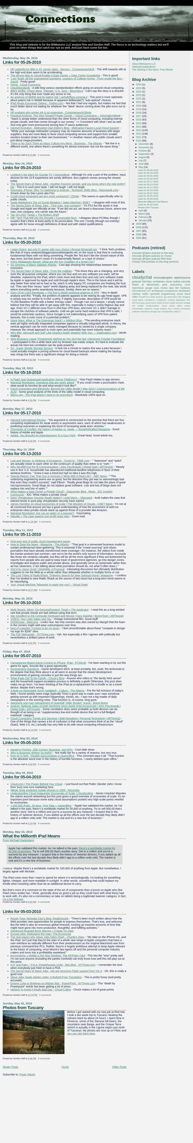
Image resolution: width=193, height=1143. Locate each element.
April (141, 210)
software (136, 311)
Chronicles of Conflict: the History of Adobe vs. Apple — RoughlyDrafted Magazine (60, 429)
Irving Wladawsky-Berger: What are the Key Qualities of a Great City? (52, 261)
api (165, 297)
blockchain (153, 284)
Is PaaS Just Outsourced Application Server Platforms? (43, 379)
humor (166, 303)
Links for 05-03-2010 (22, 911)
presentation (138, 308)
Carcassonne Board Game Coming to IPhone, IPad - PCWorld (48, 662)
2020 (139, 105)
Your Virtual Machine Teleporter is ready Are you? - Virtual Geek (49, 584)
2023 (139, 95)
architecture (158, 291)
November (144, 147)
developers (184, 291)
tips (159, 311)
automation (172, 297)
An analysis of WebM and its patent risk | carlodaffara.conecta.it (48, 97)
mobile (140, 306)
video (135, 296)
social (180, 294)
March (142, 214)
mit (133, 306)
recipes (163, 308)
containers (159, 281)
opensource (182, 277)
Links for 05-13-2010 (22, 453)
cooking (171, 300)
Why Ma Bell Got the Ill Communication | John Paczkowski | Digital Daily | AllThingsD (61, 466)
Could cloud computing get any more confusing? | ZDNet (44, 196)
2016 (139, 119)
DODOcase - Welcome (24, 622)
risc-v (170, 308)
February (144, 217)
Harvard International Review (28, 420)
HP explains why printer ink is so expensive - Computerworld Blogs (50, 112)
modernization (152, 306)
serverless (185, 308)
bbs (180, 297)
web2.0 (177, 311)
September (145, 154)
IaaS (153, 297)
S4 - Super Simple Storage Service (31, 348)
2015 (139, 123)
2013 (139, 130)
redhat (176, 281)
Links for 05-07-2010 (22, 655)
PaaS (135, 284)
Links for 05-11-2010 (22, 534)
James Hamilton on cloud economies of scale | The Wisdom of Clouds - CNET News (61, 503)
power (187, 306)
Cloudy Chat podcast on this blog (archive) (155, 261)
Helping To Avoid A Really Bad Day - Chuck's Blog (40, 989)
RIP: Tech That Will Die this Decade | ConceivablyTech (43, 217)
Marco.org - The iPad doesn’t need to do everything (41, 394)
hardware (185, 288)
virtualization (167, 311)
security (185, 281)
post (164, 284)
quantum (149, 308)
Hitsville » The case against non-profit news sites (39, 516)
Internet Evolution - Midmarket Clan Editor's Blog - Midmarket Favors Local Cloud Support (64, 128)
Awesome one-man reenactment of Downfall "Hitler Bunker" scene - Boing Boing (59, 702)
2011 (139, 137)
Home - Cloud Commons (25, 84)
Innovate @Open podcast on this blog (153, 252)
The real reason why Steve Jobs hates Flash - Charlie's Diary (47, 937)
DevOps (147, 281)
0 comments (44, 155)
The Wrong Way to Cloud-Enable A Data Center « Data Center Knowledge (55, 75)
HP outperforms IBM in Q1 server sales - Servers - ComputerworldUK (52, 69)
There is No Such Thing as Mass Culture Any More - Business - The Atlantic (56, 143)
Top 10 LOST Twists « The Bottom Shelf (34, 214)
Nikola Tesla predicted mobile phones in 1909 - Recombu (45, 790)
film (177, 288)
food (138, 303)
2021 (139, 102)
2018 (139, 112)
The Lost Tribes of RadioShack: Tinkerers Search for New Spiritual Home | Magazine (61, 575)
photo (172, 306)
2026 (139, 84)
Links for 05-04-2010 (22, 776)
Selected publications (144, 66)
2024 (139, 91)
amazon (159, 297)
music (164, 306)
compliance (150, 300)
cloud (169, 281)
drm (188, 300)
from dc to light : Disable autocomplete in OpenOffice (42, 755)
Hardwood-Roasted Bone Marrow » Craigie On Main (42, 930)
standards (145, 311)
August (142, 157)
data (171, 288)
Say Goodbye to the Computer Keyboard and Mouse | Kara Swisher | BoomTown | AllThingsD (67, 615)
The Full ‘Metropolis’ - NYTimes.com (32, 634)
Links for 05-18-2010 (22, 372)
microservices (139, 291)
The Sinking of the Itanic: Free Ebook (152, 69)
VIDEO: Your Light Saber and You (30, 619)
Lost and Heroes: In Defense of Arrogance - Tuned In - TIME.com (49, 460)
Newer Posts (10, 1066)
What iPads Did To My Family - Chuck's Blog (37, 678)
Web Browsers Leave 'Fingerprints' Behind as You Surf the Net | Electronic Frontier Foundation (67, 338)
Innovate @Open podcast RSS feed (151, 258)
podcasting (176, 284)
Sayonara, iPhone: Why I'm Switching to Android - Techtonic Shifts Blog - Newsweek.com (64, 190)
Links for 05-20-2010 (22, 242)
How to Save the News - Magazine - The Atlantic (39, 544)
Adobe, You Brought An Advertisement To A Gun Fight (42, 435)
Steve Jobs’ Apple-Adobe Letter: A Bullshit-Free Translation (46, 977)
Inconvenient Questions (24, 669)
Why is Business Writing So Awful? (31, 752)
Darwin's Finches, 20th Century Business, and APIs (41, 749)
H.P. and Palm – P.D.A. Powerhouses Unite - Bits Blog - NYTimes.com (52, 964)
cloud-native (137, 300)
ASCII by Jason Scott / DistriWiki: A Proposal (37, 569)
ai (143, 284)
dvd (133, 303)
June (141, 164)
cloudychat (142, 277)
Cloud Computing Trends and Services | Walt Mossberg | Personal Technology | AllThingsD (65, 718)
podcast (136, 281)
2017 (139, 116)
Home (65, 1066)
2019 (139, 109)
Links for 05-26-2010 (22, 62)
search (177, 308)
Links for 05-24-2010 (22, 167)
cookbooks (161, 300)
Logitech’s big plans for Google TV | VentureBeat (39, 174)
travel (187, 294)
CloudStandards (20, 87)
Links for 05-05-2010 (22, 742)
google (148, 288)
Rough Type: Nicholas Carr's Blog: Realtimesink (39, 918)
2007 (139, 230)
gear (143, 303)
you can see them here (81, 1033)
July (141, 160)
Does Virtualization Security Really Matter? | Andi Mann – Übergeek (51, 497)
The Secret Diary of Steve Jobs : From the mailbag (41, 271)
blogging (186, 297)
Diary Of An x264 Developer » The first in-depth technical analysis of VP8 (54, 292)
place (179, 306)
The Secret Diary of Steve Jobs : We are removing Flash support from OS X (56, 971)
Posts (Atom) (27, 1074)
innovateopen (163, 277)
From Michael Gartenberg (18, 840)
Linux (187, 284)
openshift (155, 294)
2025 (139, 88)
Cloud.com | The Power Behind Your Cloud (36, 784)
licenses (179, 303)
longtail (187, 303)
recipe (156, 308)
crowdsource (171, 291)
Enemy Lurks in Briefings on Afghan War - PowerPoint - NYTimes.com (52, 983)
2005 (139, 237)
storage (153, 311)
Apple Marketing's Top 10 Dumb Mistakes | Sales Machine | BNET (50, 202)
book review (161, 288)
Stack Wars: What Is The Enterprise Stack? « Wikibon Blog (46, 320)
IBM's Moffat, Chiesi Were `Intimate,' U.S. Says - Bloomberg (46, 90)
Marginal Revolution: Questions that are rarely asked (42, 382)
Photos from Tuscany (23, 1007)
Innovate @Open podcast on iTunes (152, 255)
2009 (139, 223)
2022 (139, 98)
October (143, 150)
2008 (139, 227)
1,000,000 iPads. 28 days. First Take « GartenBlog (40, 805)
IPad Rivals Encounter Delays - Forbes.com (36, 103)
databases (180, 300)
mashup (136, 294)
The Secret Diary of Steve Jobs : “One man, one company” (45, 205)
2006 (139, 234)
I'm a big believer (13, 899)
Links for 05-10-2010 (22, 602)
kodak (172, 303)
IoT (149, 291)
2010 (139, 140)
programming (168, 294)
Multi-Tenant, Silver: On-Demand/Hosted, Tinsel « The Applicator (49, 609)
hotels (160, 303)
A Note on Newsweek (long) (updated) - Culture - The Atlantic (47, 690)
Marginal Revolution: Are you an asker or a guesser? (42, 513)
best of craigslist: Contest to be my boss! (34, 628)
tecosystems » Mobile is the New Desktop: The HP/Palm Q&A (47, 955)
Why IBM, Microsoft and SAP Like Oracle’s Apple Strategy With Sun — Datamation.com (63, 332)
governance (151, 303)
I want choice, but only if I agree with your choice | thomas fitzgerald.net (53, 249)
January (143, 220)
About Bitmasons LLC (144, 63)
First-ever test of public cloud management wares (40, 541)
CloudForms (144, 297)
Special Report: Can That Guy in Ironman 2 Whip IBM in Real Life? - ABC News (58, 476)
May (141, 167)
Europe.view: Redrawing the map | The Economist (40, 934)
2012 (139, 133)
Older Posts (119, 1066)
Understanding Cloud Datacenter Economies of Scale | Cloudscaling (51, 793)
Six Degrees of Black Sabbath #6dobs (33, 264)
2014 (139, 126)
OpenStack (138, 288)
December (144, 144)
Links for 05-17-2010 (22, 412)
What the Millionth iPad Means (31, 835)
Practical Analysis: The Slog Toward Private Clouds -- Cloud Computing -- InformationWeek (65, 115)
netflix (145, 294)
